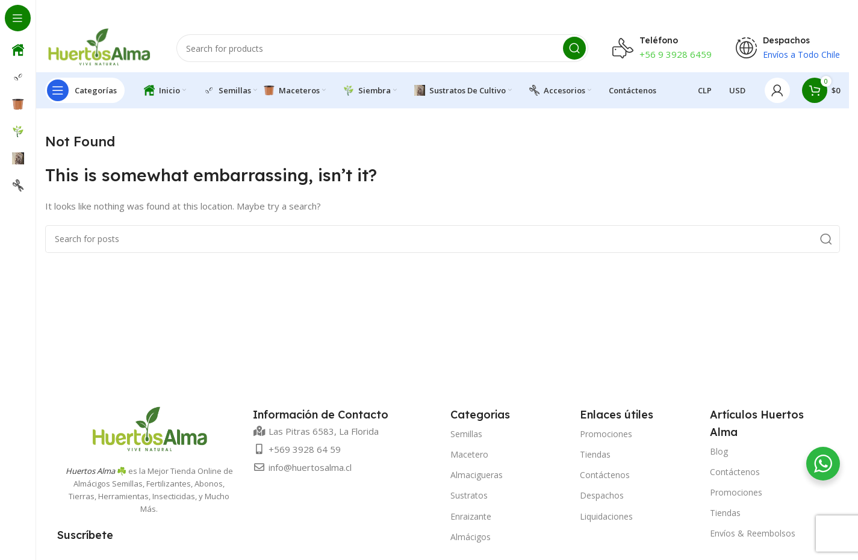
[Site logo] (98, 47)
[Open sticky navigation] (85, 90)
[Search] (382, 48)
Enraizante (470, 516)
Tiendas (595, 454)
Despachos (602, 495)
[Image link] (149, 429)
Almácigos (470, 537)
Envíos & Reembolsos (752, 533)
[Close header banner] (834, 12)
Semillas (466, 434)
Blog (719, 451)
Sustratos (469, 495)
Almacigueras (476, 475)
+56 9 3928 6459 (675, 54)
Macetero (469, 454)
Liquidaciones (606, 516)
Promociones (606, 434)
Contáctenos (605, 475)
